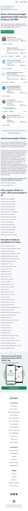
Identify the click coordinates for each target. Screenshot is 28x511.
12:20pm (18, 56)
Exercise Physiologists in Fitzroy (8, 299)
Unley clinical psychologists (7, 222)
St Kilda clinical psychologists (7, 232)
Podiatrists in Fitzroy (5, 325)
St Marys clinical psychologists (8, 224)
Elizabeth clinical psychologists (8, 206)
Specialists (14, 459)
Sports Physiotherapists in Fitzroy (8, 343)
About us (14, 473)
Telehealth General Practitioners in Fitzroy (10, 258)
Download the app (14, 388)
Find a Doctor (14, 406)
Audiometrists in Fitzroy (6, 274)
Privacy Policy (14, 485)
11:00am (12, 82)
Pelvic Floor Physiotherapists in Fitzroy (9, 320)
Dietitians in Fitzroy (5, 297)
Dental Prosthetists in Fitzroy (7, 286)
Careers (14, 476)
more (24, 56)
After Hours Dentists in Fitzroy (8, 246)
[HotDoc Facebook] (11, 494)
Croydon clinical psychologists (7, 214)
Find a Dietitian (14, 424)
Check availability (14, 96)
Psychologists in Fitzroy (6, 330)
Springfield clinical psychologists (8, 227)
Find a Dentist (14, 409)
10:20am (11, 111)
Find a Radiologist (14, 433)
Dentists (14, 456)
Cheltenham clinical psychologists (8, 216)
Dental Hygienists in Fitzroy (7, 284)
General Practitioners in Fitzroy (8, 302)
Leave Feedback (14, 442)
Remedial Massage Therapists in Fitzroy (10, 335)
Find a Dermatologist (14, 430)
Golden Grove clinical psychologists (9, 234)
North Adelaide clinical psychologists (9, 211)
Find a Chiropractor (14, 418)
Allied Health (14, 453)
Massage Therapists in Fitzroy (7, 304)
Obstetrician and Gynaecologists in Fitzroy (10, 312)
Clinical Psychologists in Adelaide (8, 182)
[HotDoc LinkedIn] (14, 494)
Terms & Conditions (14, 482)
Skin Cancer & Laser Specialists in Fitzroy (10, 340)
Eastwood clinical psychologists (8, 204)
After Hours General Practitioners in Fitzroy (11, 248)
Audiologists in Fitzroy (6, 271)
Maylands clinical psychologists (8, 229)
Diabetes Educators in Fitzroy (7, 294)
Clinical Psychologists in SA (6, 7)
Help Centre (14, 439)
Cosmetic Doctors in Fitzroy (7, 279)
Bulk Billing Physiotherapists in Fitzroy (9, 256)
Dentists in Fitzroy (5, 289)
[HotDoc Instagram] (16, 494)
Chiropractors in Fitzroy (6, 276)
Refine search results (7, 31)
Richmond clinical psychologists (8, 219)
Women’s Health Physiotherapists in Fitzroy (11, 345)
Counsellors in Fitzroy (6, 281)
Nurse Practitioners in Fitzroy (7, 309)
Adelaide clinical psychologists (7, 199)
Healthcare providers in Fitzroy (8, 348)
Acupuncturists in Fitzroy (6, 269)
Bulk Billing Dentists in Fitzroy (7, 251)
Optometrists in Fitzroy (6, 317)
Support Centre (14, 465)
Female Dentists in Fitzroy (7, 263)
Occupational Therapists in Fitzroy (9, 315)
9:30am (11, 56)
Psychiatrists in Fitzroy (6, 327)
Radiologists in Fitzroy (6, 332)
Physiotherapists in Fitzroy (7, 322)
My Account (14, 436)
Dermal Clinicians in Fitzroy (7, 292)
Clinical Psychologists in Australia (7, 6)
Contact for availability (14, 44)
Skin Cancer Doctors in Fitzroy (8, 338)
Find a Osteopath (14, 427)
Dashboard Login (14, 462)
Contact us (14, 479)
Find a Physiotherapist (14, 412)
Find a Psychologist (14, 421)
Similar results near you (14, 133)
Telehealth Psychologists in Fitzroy (8, 261)
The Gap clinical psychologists (7, 209)
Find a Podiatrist (14, 415)
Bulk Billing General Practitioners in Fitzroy (10, 253)
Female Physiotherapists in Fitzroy (8, 266)
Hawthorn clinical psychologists (8, 201)
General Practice (14, 450)
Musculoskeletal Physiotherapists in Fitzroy (10, 307)
